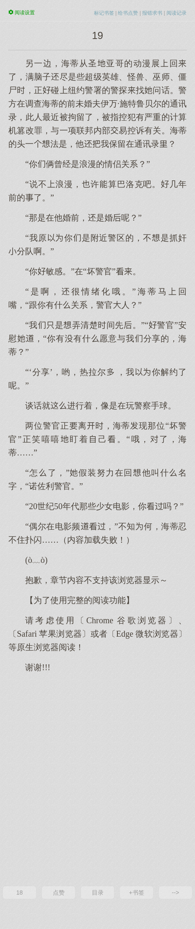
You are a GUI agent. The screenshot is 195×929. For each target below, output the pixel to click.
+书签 (136, 892)
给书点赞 (128, 13)
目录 (98, 892)
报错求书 (152, 13)
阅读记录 (176, 13)
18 (19, 892)
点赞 (59, 892)
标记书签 (104, 13)
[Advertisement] (97, 778)
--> (175, 892)
